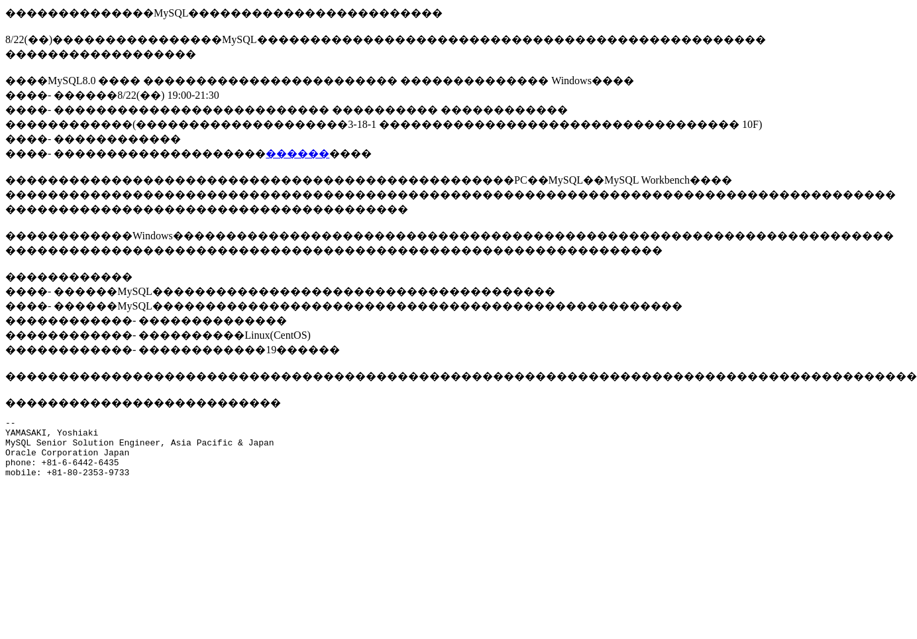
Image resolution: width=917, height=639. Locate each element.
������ (297, 153)
